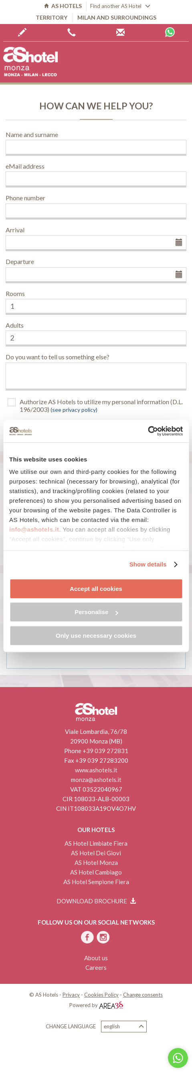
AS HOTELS (63, 5)
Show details (148, 564)
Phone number (25, 198)
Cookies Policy (101, 994)
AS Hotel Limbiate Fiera (96, 843)
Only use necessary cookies (96, 635)
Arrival (15, 230)
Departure (20, 261)
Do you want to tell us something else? (57, 357)
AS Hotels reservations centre (120, 32)
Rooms (15, 293)
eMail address (25, 166)
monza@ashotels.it (96, 779)
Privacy (71, 994)
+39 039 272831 (105, 750)
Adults (15, 325)
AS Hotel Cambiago (96, 872)
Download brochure (96, 901)
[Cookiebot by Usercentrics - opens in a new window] (148, 431)
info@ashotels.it (34, 529)
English (124, 1027)
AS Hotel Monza (96, 862)
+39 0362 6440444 (71, 32)
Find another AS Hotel (120, 6)
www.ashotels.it (96, 770)
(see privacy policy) (74, 409)
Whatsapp (170, 32)
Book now (22, 32)
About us (96, 957)
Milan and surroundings (116, 17)
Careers (96, 967)
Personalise (96, 612)
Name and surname (32, 134)
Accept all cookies (96, 588)
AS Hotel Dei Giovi (96, 852)
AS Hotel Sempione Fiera (96, 881)
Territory (51, 17)
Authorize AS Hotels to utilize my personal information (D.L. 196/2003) (101, 405)
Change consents (143, 994)
